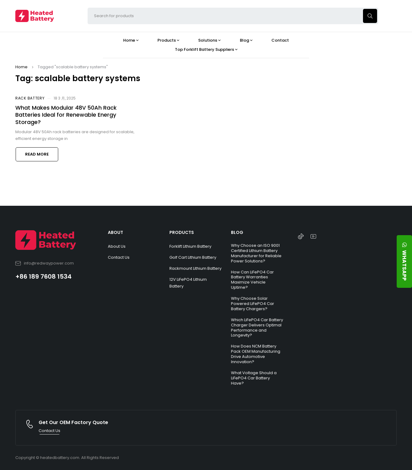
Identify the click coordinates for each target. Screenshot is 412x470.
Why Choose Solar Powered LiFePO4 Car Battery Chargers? (252, 303)
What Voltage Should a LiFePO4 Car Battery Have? (254, 378)
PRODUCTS (181, 232)
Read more (37, 154)
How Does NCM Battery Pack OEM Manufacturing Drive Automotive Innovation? (255, 354)
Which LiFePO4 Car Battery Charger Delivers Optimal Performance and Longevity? (257, 327)
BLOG (237, 232)
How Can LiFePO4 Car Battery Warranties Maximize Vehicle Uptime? (252, 280)
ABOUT (115, 232)
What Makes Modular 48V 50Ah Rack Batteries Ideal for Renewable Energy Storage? (66, 115)
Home (21, 67)
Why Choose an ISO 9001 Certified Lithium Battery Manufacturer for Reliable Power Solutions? (256, 253)
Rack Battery (29, 98)
